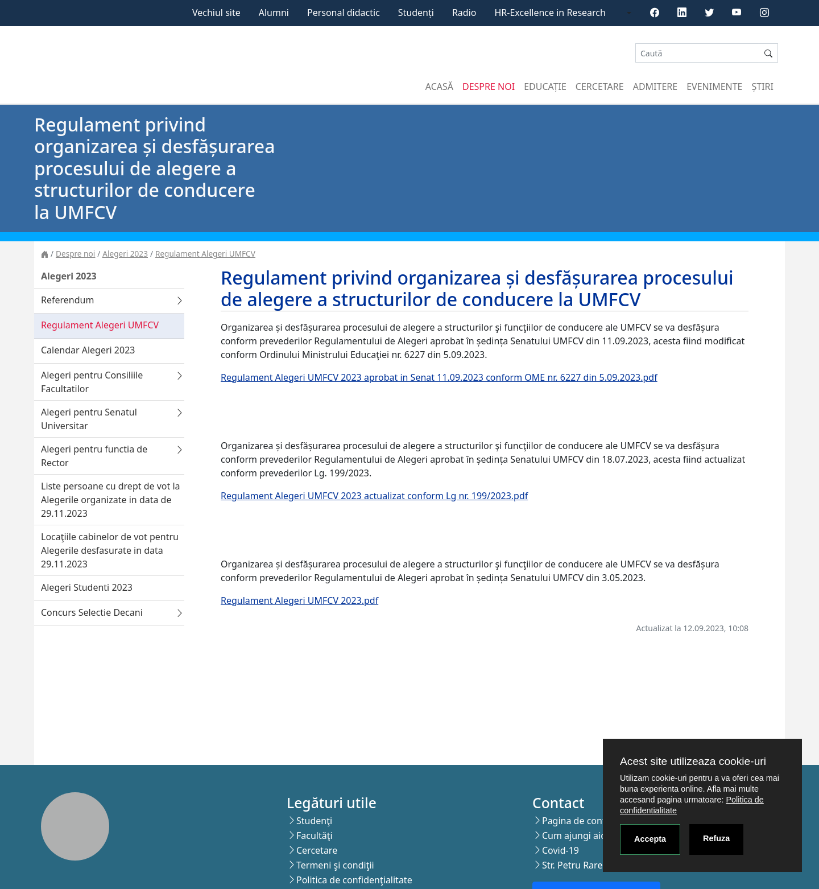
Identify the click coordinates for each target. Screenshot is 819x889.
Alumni (274, 12)
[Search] (697, 53)
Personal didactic (343, 12)
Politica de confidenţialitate (354, 880)
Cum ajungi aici (574, 835)
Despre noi (488, 86)
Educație (545, 86)
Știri (763, 86)
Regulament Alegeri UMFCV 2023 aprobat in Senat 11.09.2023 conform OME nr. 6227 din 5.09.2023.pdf (439, 377)
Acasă (439, 86)
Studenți (416, 12)
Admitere (655, 86)
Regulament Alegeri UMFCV (205, 253)
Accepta (650, 838)
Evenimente (714, 86)
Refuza (716, 838)
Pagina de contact (580, 820)
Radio (464, 12)
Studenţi (314, 820)
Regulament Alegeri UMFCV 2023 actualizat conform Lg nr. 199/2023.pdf (374, 495)
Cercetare (600, 86)
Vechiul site (216, 12)
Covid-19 (560, 850)
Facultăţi (314, 835)
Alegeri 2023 (125, 253)
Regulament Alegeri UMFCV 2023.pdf (299, 600)
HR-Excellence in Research (550, 12)
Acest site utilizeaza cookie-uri (693, 761)
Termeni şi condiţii (335, 865)
